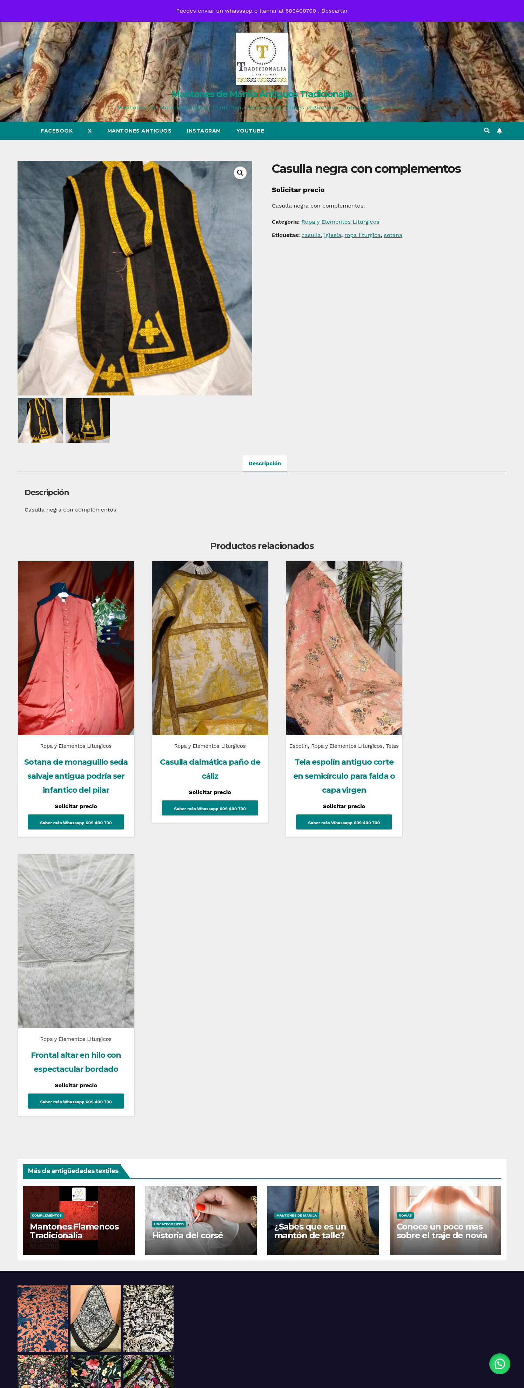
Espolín (285, 733)
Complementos (47, 937)
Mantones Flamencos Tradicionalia (74, 952)
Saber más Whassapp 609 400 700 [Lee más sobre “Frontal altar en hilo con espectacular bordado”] (450, 795)
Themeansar (323, 1376)
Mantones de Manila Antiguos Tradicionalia (261, 94)
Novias (405, 937)
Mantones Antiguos (139, 131)
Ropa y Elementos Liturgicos (340, 221)
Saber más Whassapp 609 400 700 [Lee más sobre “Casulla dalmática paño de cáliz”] (198, 795)
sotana (393, 235)
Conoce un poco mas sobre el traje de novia (442, 952)
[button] (487, 130)
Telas (324, 743)
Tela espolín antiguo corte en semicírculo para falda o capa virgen (324, 773)
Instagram (204, 131)
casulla (311, 235)
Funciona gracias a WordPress (220, 1376)
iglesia (332, 235)
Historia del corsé (187, 957)
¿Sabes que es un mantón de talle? (310, 952)
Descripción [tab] (264, 463)
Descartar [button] (334, 10)
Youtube (250, 131)
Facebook (57, 131)
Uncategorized (169, 946)
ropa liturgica (362, 235)
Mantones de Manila (296, 937)
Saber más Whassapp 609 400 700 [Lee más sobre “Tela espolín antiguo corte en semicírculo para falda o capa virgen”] (324, 820)
